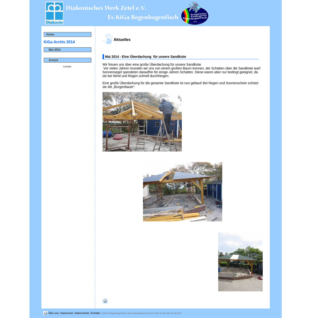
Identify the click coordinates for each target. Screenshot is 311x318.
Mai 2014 (53, 49)
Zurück (52, 60)
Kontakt (95, 313)
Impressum (66, 313)
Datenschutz (82, 313)
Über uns (54, 313)
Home (50, 34)
